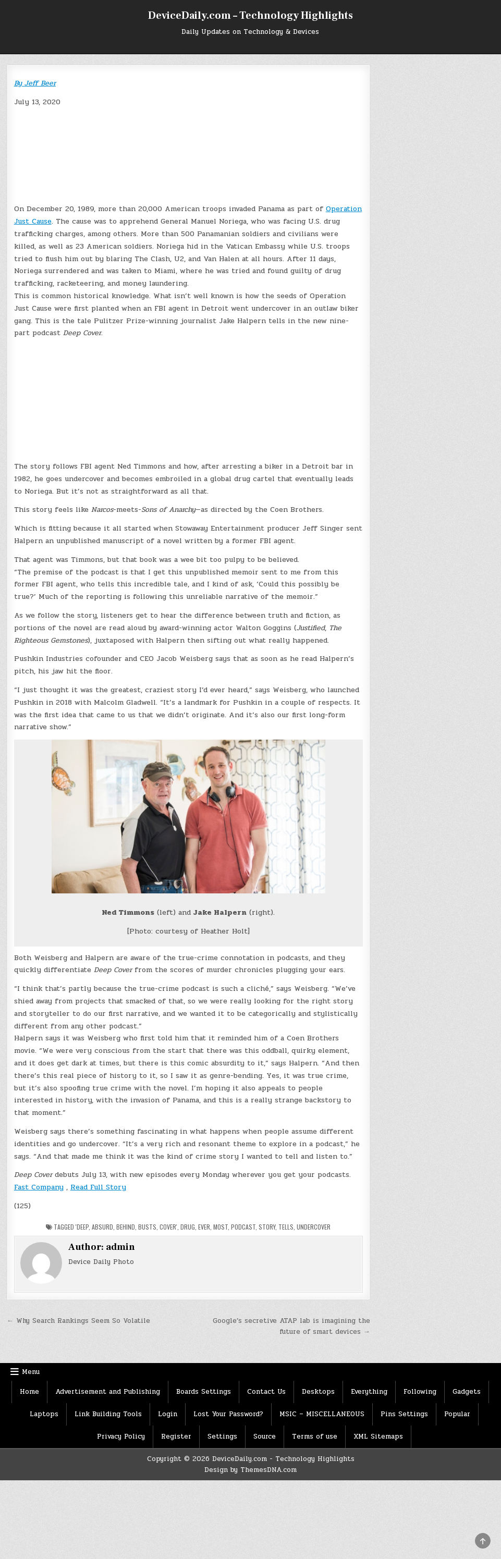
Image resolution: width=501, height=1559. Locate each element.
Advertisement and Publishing (107, 1391)
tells (286, 1226)
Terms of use (314, 1436)
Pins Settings (404, 1414)
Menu (31, 1372)
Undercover (314, 1226)
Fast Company (39, 1187)
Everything (369, 1391)
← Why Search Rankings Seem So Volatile (78, 1321)
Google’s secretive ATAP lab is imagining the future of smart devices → (291, 1326)
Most (220, 1226)
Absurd (102, 1226)
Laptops (44, 1414)
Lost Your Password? (228, 1414)
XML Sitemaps (378, 1436)
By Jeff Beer (35, 83)
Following (420, 1391)
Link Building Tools (108, 1414)
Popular (457, 1414)
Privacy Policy (121, 1436)
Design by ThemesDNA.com (250, 1470)
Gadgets (467, 1391)
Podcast (243, 1226)
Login (167, 1414)
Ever (204, 1226)
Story (267, 1226)
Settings (222, 1436)
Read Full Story (98, 1187)
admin (120, 1247)
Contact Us (266, 1391)
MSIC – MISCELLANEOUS (321, 1414)
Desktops (318, 1391)
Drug (187, 1226)
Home (29, 1391)
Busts (147, 1226)
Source (264, 1436)
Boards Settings (203, 1391)
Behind (125, 1226)
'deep (82, 1226)
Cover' (168, 1226)
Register (176, 1436)
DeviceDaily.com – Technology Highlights (250, 15)
